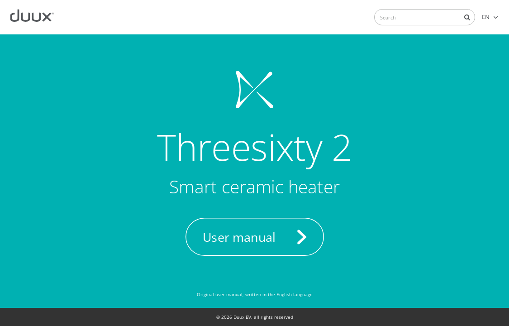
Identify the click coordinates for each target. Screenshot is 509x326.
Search (467, 17)
